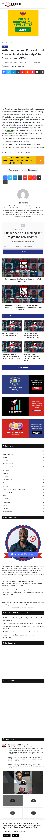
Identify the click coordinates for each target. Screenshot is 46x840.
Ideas (4, 495)
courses (4, 128)
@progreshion (10, 548)
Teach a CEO (8, 467)
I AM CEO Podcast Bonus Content (15, 489)
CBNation (6, 533)
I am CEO (10, 42)
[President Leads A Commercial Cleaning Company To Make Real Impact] (34, 346)
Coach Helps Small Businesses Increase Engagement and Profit (32, 335)
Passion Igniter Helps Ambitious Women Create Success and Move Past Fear (11, 356)
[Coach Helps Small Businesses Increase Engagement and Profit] (34, 325)
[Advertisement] (23, 626)
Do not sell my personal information (15, 831)
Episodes (5, 473)
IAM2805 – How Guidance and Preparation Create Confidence (22, 597)
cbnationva (7, 66)
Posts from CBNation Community (17, 578)
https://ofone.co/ (13, 152)
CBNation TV (7, 460)
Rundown (5, 508)
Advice (5, 451)
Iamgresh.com (34, 548)
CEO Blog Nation (8, 464)
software (9, 130)
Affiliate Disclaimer (7, 559)
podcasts (20, 128)
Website (4, 152)
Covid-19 (9, 492)
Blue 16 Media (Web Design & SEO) (26, 533)
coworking (14, 170)
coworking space (30, 170)
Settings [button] (6, 835)
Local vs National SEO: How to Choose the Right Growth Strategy (22, 588)
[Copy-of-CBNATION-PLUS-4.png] (23, 23)
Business (5, 457)
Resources (6, 505)
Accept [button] (15, 835)
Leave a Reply (23, 367)
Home (4, 42)
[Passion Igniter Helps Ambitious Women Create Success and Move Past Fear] (12, 346)
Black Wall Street (8, 454)
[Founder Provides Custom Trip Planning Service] (12, 325)
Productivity (6, 502)
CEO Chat (6, 470)
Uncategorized (7, 511)
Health (5, 483)
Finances (5, 476)
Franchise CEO (7, 480)
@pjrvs (27, 152)
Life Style (5, 499)
